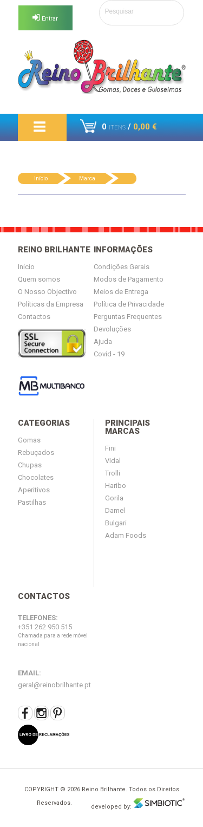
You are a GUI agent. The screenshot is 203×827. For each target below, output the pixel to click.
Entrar (45, 18)
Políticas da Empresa (50, 304)
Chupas (30, 465)
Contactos (34, 316)
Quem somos (39, 279)
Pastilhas (32, 502)
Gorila (114, 498)
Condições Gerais (121, 267)
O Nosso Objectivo (47, 292)
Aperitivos (34, 490)
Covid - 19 (109, 354)
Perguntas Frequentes (128, 316)
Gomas (29, 440)
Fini (110, 448)
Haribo (115, 485)
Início (41, 178)
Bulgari (116, 523)
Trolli (112, 473)
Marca (87, 178)
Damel (115, 510)
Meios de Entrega (121, 292)
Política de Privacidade (129, 304)
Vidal (113, 461)
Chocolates (36, 477)
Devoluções (112, 329)
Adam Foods (125, 535)
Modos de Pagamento (128, 279)
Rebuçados (36, 452)
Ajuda (103, 341)
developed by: (138, 804)
